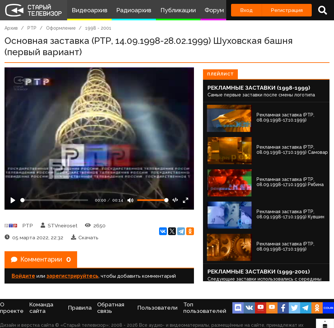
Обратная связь (110, 307)
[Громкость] (152, 200)
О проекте (12, 307)
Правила (80, 307)
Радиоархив (133, 10)
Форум (214, 10)
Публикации (178, 10)
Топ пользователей (204, 307)
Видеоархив (89, 10)
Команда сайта (41, 307)
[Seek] (54, 200)
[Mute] (130, 200)
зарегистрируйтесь (72, 276)
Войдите (23, 276)
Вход (246, 10)
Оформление (61, 28)
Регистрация (287, 10)
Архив (11, 28)
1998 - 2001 (98, 28)
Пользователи (157, 307)
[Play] (13, 200)
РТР (31, 28)
